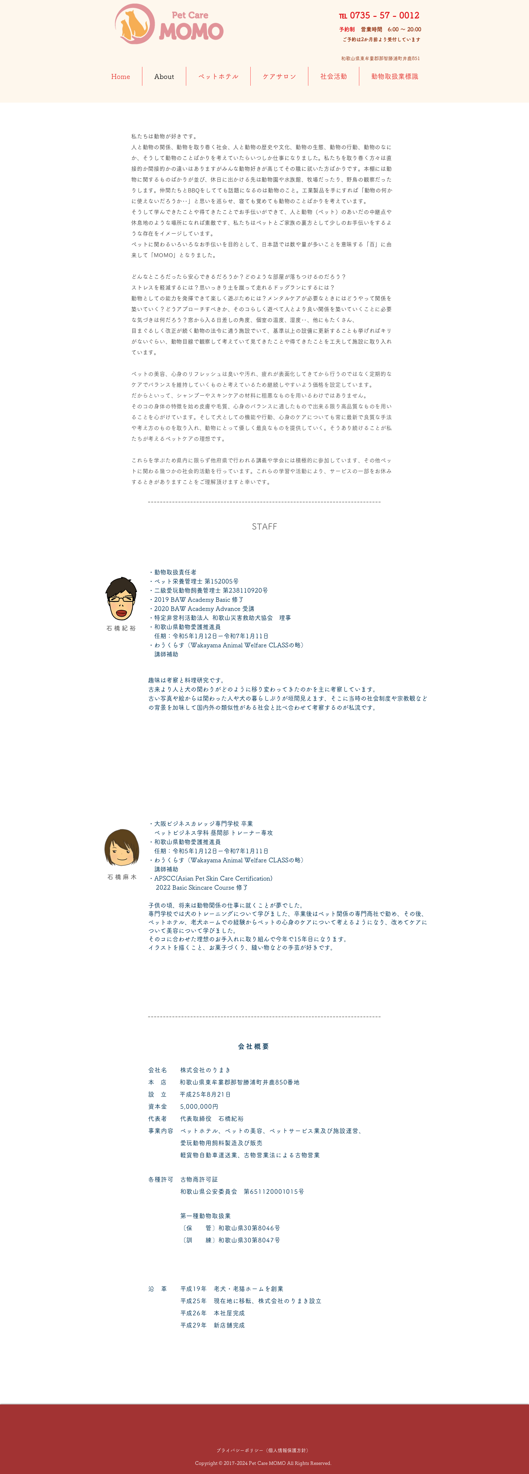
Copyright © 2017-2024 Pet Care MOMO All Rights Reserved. (263, 1463)
